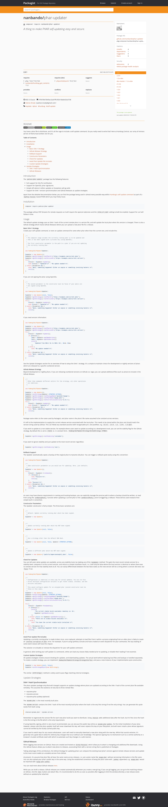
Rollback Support (35, 154)
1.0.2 (118, 95)
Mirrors (67, 800)
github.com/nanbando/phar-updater (130, 39)
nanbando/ (33, 17)
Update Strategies (32, 166)
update (29, 106)
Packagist (29, 3)
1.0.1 (118, 98)
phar (35, 106)
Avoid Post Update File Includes (40, 161)
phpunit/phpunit (62, 81)
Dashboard (90, 800)
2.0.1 (118, 73)
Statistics (47, 797)
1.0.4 (118, 90)
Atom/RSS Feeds (28, 800)
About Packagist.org (30, 797)
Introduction (30, 141)
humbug (42, 106)
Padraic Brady (30, 103)
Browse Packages (50, 800)
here (55, 766)
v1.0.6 (119, 84)
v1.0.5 (119, 87)
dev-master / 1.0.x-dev (125, 81)
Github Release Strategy (38, 151)
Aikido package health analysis (128, 66)
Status (88, 797)
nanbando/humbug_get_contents (37, 83)
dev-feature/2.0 (122, 103)
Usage (28, 147)
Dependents (121, 51)
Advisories (120, 64)
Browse (102, 3)
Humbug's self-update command (122, 195)
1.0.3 (118, 92)
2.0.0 (118, 76)
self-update (51, 106)
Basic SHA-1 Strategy (36, 149)
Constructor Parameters (38, 156)
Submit (113, 3)
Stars (118, 56)
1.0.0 (118, 101)
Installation (30, 144)
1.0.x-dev (120, 78)
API (66, 797)
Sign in (139, 3)
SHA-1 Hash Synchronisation (39, 168)
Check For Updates (36, 159)
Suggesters (121, 54)
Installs (119, 49)
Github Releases (35, 171)
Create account (126, 3)
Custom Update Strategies (38, 164)
